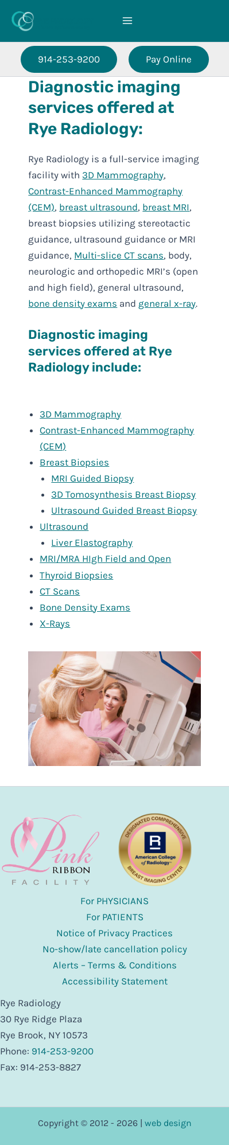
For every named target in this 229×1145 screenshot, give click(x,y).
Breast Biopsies (74, 462)
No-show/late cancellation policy (114, 949)
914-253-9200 (63, 1051)
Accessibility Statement (115, 981)
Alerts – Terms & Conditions (115, 965)
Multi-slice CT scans (119, 255)
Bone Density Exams (85, 607)
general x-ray (167, 303)
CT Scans (60, 591)
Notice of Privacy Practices (114, 933)
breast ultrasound (98, 207)
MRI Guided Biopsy (92, 478)
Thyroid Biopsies (76, 575)
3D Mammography (123, 175)
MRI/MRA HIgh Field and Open (105, 558)
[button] (69, 59)
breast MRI (165, 207)
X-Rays (55, 623)
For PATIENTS (114, 917)
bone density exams (72, 303)
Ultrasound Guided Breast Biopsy (124, 510)
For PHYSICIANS (114, 900)
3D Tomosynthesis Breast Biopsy (123, 494)
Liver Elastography (92, 542)
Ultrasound (64, 526)
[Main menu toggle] (127, 21)
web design (168, 1122)
